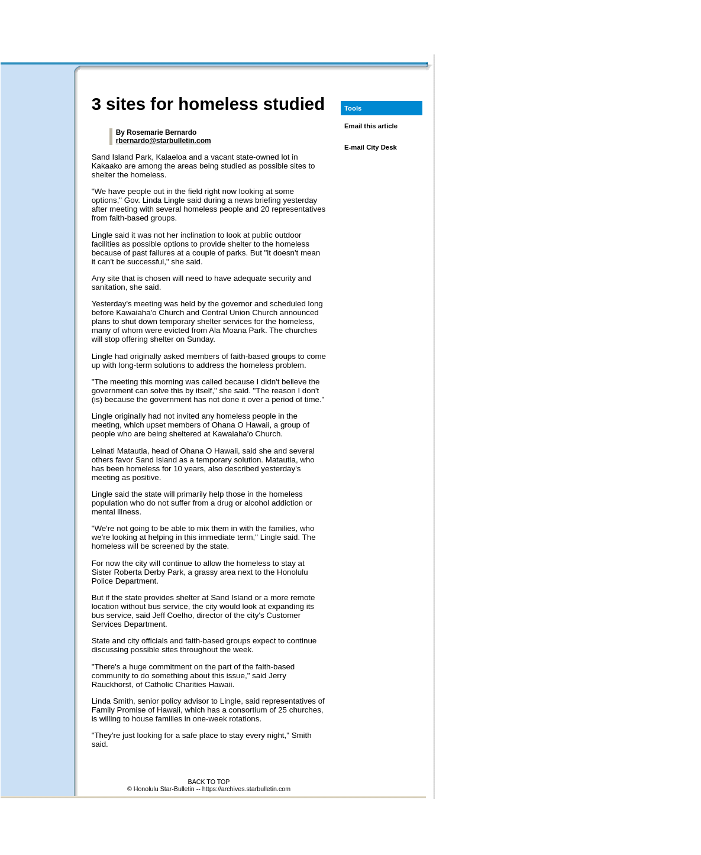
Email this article (371, 125)
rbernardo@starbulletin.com (163, 141)
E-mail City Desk (370, 147)
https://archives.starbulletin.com (246, 788)
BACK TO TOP (209, 781)
